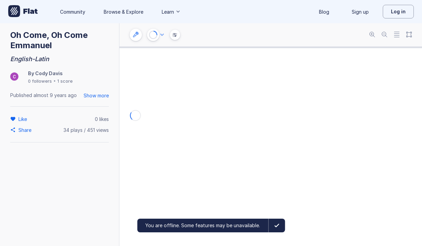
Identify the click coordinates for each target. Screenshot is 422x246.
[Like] (23, 118)
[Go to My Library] (23, 11)
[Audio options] (162, 35)
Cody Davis (49, 73)
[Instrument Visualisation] (175, 35)
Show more (96, 95)
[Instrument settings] (136, 35)
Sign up (360, 12)
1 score (65, 81)
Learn (171, 12)
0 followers (40, 81)
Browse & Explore (123, 12)
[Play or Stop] (153, 35)
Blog (324, 12)
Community (72, 12)
